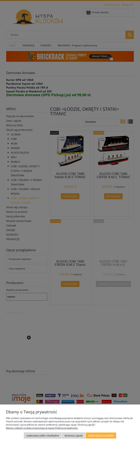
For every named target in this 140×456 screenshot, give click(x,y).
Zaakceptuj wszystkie (101, 435)
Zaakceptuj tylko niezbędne (42, 435)
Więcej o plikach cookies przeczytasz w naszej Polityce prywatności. (42, 428)
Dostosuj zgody (74, 435)
